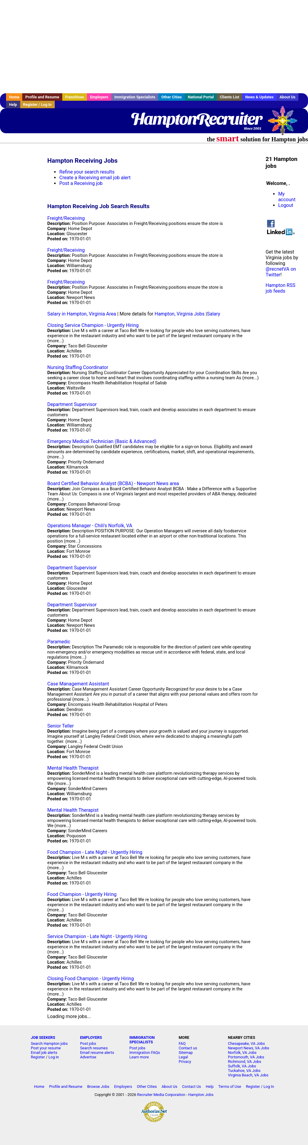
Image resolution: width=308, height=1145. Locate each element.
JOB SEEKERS (43, 1037)
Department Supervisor (72, 404)
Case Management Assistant (78, 684)
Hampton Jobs (201, 1094)
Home (14, 97)
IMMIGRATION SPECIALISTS (142, 1039)
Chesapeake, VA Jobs (246, 1043)
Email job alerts (44, 1052)
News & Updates (259, 97)
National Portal (201, 97)
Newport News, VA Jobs (248, 1048)
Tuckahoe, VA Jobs (244, 1070)
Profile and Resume (42, 97)
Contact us (188, 1048)
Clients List (229, 97)
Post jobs (88, 1043)
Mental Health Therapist (72, 768)
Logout (285, 205)
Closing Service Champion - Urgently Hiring (93, 325)
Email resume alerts (97, 1052)
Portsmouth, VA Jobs (246, 1057)
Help (13, 104)
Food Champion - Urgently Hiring (81, 894)
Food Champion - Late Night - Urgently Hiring (94, 852)
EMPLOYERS (91, 1037)
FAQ (182, 1043)
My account (286, 196)
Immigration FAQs (144, 1052)
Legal (183, 1057)
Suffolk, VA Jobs (242, 1066)
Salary (213, 314)
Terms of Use (229, 1086)
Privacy (185, 1061)
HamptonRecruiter (196, 118)
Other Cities (171, 97)
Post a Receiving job (81, 183)
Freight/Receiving (66, 218)
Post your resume (46, 1048)
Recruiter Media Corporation (161, 1094)
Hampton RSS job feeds (280, 288)
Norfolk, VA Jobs (242, 1052)
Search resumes (94, 1048)
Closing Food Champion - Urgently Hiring (90, 978)
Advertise (88, 1057)
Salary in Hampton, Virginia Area (81, 314)
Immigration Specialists (134, 97)
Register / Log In (37, 104)
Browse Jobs (98, 1086)
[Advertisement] (154, 47)
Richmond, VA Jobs (244, 1061)
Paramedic (58, 642)
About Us (287, 97)
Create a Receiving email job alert (95, 177)
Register (38, 1057)
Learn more (139, 1057)
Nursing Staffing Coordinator (77, 367)
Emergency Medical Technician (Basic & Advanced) (101, 441)
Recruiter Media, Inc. (285, 123)
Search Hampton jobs (49, 1043)
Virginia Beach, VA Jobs (248, 1075)
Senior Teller (60, 726)
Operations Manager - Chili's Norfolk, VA (89, 525)
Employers (99, 97)
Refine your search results (86, 172)
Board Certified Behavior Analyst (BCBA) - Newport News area (113, 483)
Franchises (74, 97)
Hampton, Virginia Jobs (180, 314)
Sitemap (186, 1052)
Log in (53, 1057)
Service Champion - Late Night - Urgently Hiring (97, 936)
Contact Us (191, 1086)
